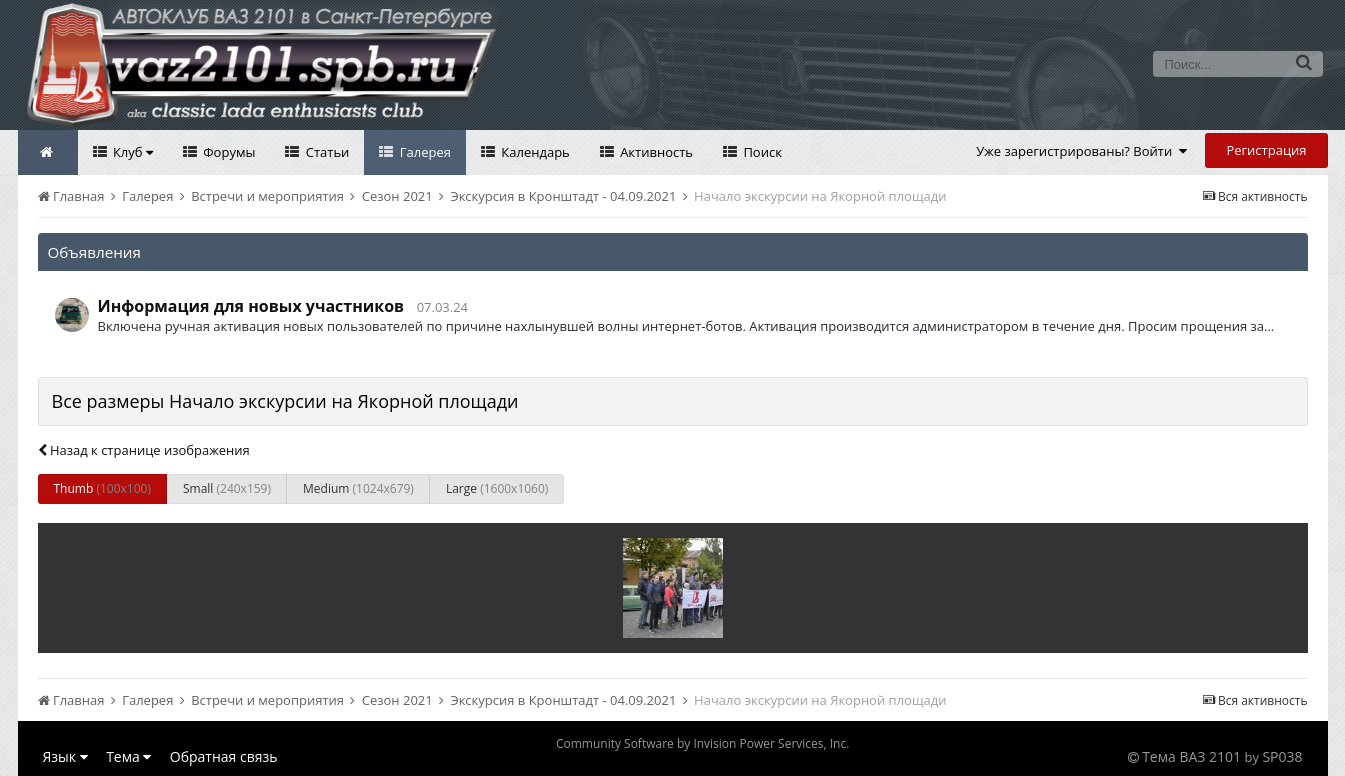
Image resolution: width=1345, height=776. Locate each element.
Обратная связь (224, 756)
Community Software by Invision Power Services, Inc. (702, 743)
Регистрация (1266, 150)
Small (227, 488)
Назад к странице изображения (144, 450)
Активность (655, 152)
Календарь (534, 152)
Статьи (325, 152)
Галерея (423, 152)
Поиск (761, 152)
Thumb (102, 488)
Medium (358, 488)
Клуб (131, 152)
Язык (65, 756)
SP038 (1282, 756)
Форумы (228, 152)
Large (497, 488)
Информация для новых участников (251, 306)
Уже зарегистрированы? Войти (1081, 151)
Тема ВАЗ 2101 (1191, 756)
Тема (128, 756)
